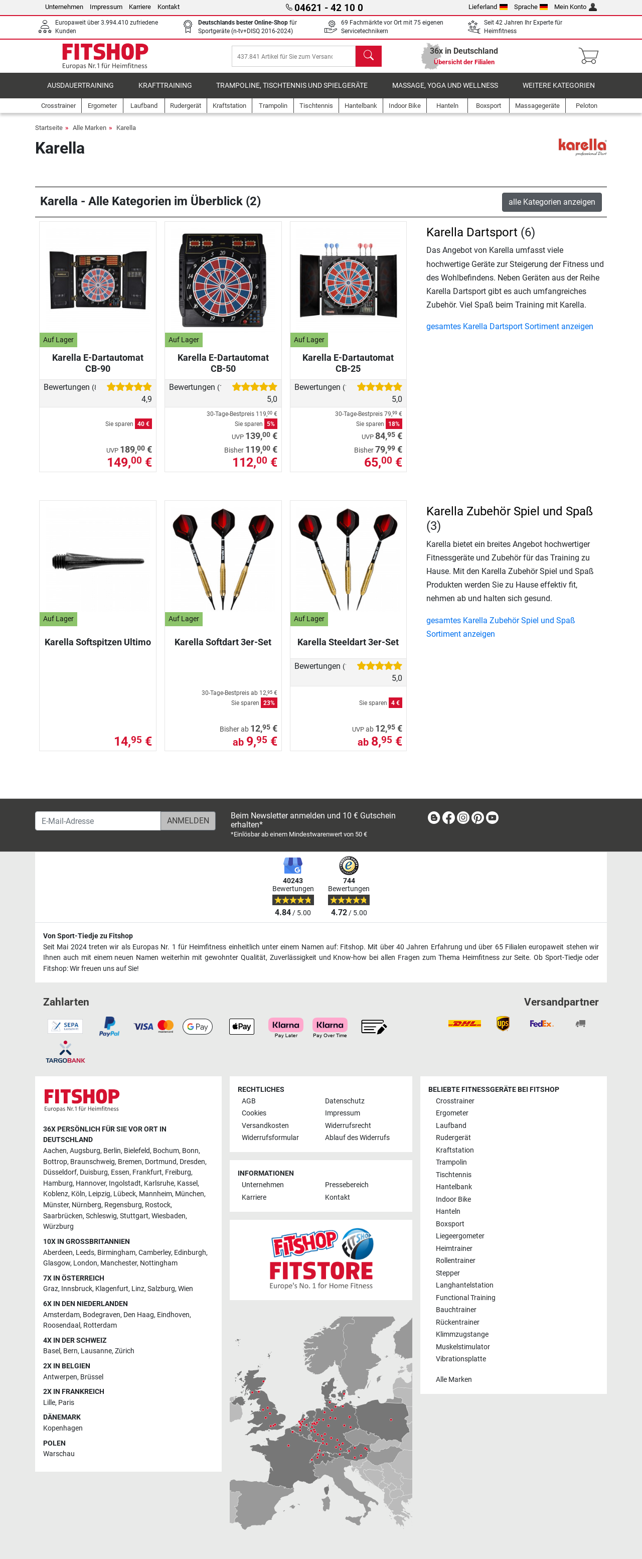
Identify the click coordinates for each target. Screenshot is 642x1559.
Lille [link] (49, 1402)
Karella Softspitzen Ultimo (98, 649)
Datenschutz (345, 1101)
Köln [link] (78, 1194)
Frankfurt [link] (147, 1173)
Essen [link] (120, 1173)
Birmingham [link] (116, 1252)
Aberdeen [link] (58, 1252)
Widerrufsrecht (348, 1125)
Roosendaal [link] (61, 1325)
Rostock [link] (158, 1205)
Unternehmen (64, 7)
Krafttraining (165, 92)
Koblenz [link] (55, 1194)
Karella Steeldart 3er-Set (348, 649)
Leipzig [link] (99, 1194)
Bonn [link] (190, 1151)
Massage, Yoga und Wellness (445, 92)
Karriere (140, 7)
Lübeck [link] (124, 1194)
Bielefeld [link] (137, 1151)
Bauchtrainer (456, 1310)
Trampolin (451, 1163)
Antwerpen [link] (60, 1377)
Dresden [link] (192, 1162)
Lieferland (488, 7)
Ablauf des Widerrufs (357, 1138)
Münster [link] (56, 1205)
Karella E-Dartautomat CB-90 (97, 370)
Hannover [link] (91, 1183)
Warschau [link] (59, 1454)
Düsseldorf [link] (60, 1173)
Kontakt (168, 7)
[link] (433, 819)
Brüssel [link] (91, 1377)
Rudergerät (453, 1138)
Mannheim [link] (155, 1194)
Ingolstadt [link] (125, 1183)
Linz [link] (137, 1289)
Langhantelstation (465, 1285)
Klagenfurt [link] (111, 1289)
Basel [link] (51, 1351)
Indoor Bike (453, 1199)
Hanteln (448, 1211)
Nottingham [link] (159, 1263)
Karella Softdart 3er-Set (223, 649)
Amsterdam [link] (61, 1315)
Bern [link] (70, 1351)
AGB (249, 1101)
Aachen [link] (55, 1151)
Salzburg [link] (161, 1289)
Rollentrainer (455, 1260)
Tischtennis (453, 1175)
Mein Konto (575, 7)
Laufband (451, 1125)
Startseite (49, 134)
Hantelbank (454, 1187)
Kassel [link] (187, 1183)
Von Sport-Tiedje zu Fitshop (88, 936)
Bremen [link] (130, 1162)
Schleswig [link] (101, 1216)
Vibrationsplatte (461, 1359)
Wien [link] (185, 1289)
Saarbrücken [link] (63, 1216)
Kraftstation (455, 1150)
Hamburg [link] (58, 1183)
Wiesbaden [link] (168, 1216)
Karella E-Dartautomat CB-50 (223, 370)
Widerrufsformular (270, 1138)
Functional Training (466, 1298)
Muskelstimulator (463, 1347)
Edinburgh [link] (190, 1252)
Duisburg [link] (94, 1173)
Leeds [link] (85, 1252)
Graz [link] (50, 1289)
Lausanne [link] (96, 1351)
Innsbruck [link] (76, 1289)
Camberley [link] (154, 1252)
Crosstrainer (455, 1101)
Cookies (254, 1113)
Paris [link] (66, 1402)
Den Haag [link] (138, 1315)
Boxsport (450, 1224)
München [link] (189, 1194)
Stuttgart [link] (134, 1216)
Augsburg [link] (85, 1151)
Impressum (106, 7)
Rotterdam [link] (100, 1325)
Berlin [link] (112, 1151)
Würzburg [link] (58, 1227)
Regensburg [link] (123, 1205)
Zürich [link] (124, 1351)
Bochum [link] (166, 1151)
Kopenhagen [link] (63, 1428)
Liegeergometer (460, 1236)
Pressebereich (347, 1185)
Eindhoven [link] (173, 1315)
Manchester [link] (118, 1263)
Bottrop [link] (55, 1162)
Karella (126, 134)
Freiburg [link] (178, 1173)
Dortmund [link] (161, 1162)
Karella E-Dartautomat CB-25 (348, 370)
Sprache (531, 7)
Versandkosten (265, 1125)
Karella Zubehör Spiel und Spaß (509, 518)
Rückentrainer (457, 1322)
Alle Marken (89, 134)
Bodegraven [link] (101, 1315)
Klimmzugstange (462, 1334)
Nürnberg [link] (86, 1205)
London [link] (85, 1263)
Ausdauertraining (80, 92)
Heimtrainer (454, 1248)
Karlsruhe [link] (159, 1183)
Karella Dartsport (472, 239)
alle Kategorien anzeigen (552, 209)
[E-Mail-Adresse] (98, 820)
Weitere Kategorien (559, 92)
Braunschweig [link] (92, 1162)
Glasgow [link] (56, 1263)
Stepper (448, 1273)
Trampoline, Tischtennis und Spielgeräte (292, 92)
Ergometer (452, 1113)
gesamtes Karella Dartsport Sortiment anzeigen (509, 333)
